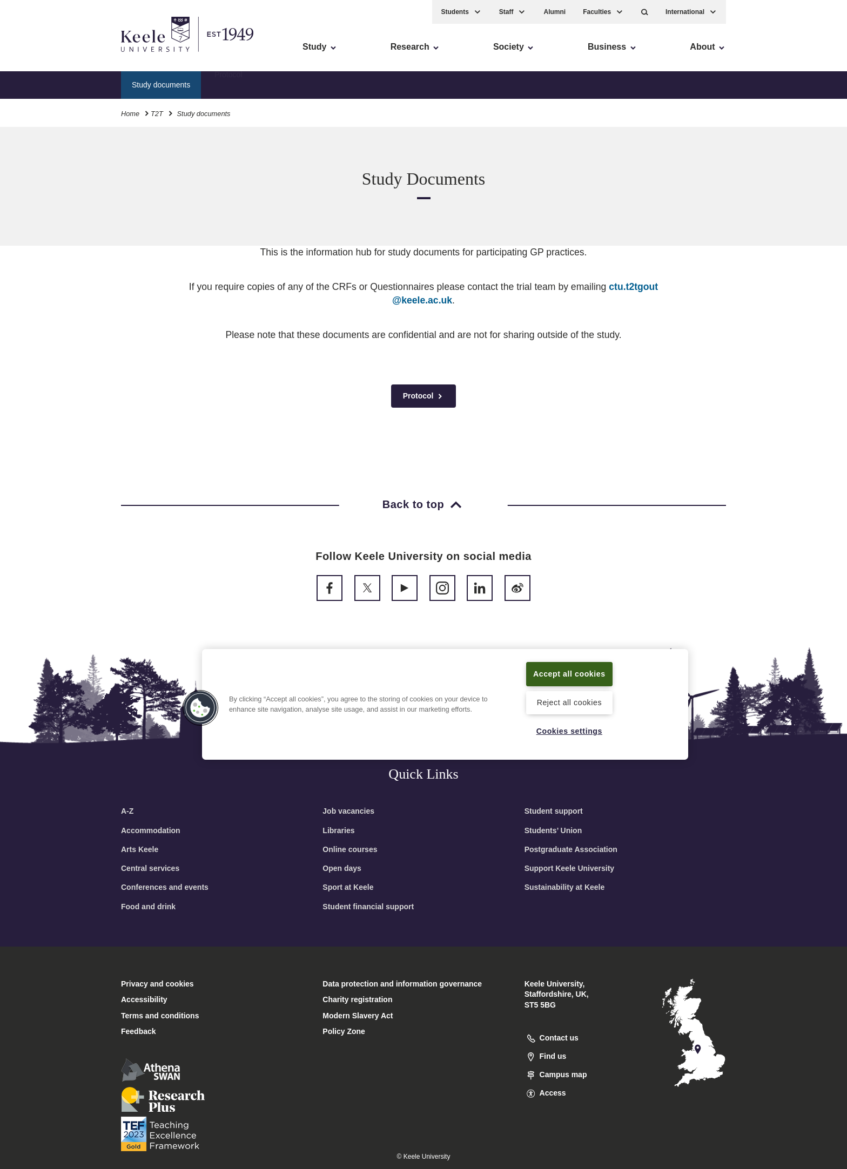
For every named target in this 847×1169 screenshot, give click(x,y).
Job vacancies (348, 811)
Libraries (338, 830)
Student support (554, 811)
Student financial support (368, 906)
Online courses (349, 849)
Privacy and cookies (157, 983)
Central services (150, 868)
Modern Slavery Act (357, 1015)
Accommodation (150, 830)
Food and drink (148, 906)
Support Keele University (570, 868)
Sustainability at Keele (565, 887)
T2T (157, 113)
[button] (645, 11)
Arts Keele (139, 849)
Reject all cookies (569, 702)
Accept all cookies (569, 673)
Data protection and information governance (402, 983)
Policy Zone (343, 1031)
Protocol (228, 83)
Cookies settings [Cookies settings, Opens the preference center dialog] (569, 730)
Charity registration (357, 999)
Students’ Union (553, 830)
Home (130, 113)
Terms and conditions (160, 1015)
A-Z (127, 811)
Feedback (138, 1031)
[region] (445, 704)
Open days (341, 868)
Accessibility (40, 54)
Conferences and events (165, 887)
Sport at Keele (347, 887)
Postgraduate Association (571, 849)
